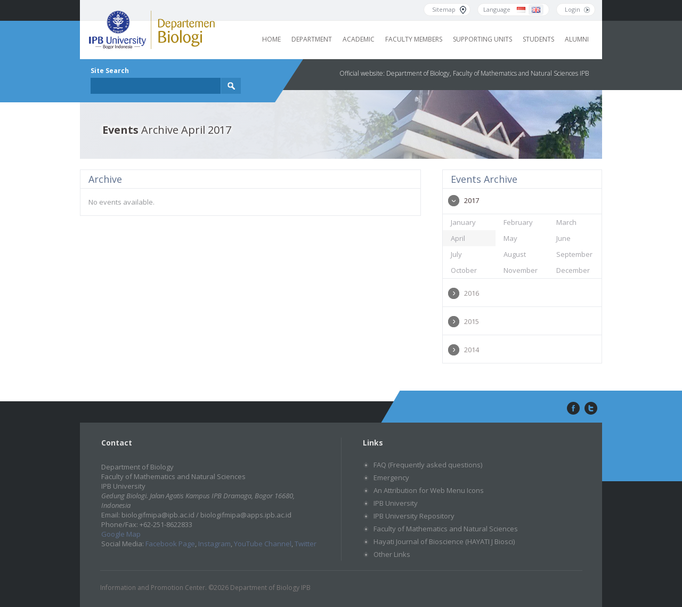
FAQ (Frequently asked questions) (428, 465)
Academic (359, 39)
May (510, 238)
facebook (572, 409)
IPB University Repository (414, 516)
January (463, 222)
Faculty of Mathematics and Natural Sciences (446, 528)
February (518, 222)
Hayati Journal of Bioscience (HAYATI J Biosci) (444, 541)
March (566, 222)
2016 (471, 293)
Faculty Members (413, 39)
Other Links (392, 554)
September (574, 254)
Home (271, 39)
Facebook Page (170, 543)
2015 (471, 321)
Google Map (121, 534)
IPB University (396, 503)
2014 (471, 349)
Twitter (305, 543)
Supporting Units (482, 39)
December (573, 270)
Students (538, 39)
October (464, 270)
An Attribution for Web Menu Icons (429, 490)
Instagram (214, 543)
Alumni (577, 39)
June (563, 238)
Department (311, 39)
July (456, 254)
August (515, 254)
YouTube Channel (262, 543)
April (458, 238)
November (521, 270)
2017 (471, 200)
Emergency (391, 477)
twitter (591, 409)
